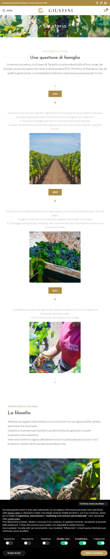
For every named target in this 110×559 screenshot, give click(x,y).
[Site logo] (55, 10)
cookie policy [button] (14, 519)
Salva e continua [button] (94, 553)
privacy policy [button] (14, 513)
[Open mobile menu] (7, 10)
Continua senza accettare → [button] (93, 504)
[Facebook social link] (97, 3)
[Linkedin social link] (105, 3)
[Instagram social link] (101, 3)
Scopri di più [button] (14, 553)
